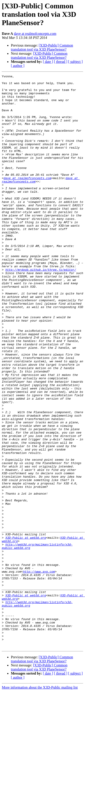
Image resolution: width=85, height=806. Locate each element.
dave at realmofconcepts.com (35, 34)
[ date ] (48, 62)
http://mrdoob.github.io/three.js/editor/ (40, 309)
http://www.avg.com (39, 671)
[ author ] (17, 66)
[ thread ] (60, 62)
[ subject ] (75, 62)
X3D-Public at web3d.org (25, 630)
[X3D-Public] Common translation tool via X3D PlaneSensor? (42, 47)
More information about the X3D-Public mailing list (40, 802)
